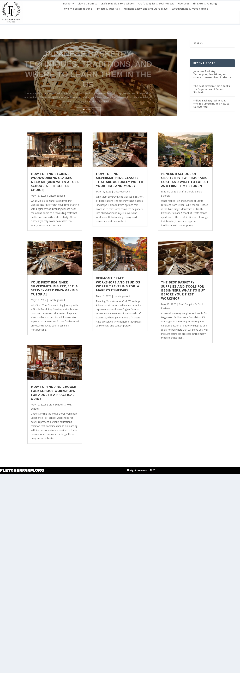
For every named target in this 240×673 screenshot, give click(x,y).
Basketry (68, 3)
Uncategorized (57, 195)
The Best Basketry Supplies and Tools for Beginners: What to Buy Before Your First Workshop (183, 290)
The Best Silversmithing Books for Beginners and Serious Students (211, 89)
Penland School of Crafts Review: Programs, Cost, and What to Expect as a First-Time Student (185, 180)
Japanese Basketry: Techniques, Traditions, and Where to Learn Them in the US (212, 74)
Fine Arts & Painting (205, 3)
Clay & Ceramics (87, 3)
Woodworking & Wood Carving (190, 9)
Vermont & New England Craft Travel (145, 9)
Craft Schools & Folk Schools (118, 3)
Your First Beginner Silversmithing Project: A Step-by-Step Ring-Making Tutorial (54, 288)
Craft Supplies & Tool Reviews (156, 3)
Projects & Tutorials (108, 9)
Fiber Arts (183, 3)
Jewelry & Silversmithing (77, 9)
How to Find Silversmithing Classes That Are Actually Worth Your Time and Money (119, 180)
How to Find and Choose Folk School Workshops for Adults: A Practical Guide (53, 393)
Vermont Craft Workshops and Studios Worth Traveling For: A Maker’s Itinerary (118, 284)
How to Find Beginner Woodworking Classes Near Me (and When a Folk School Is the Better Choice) (55, 182)
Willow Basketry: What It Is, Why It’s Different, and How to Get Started (211, 103)
